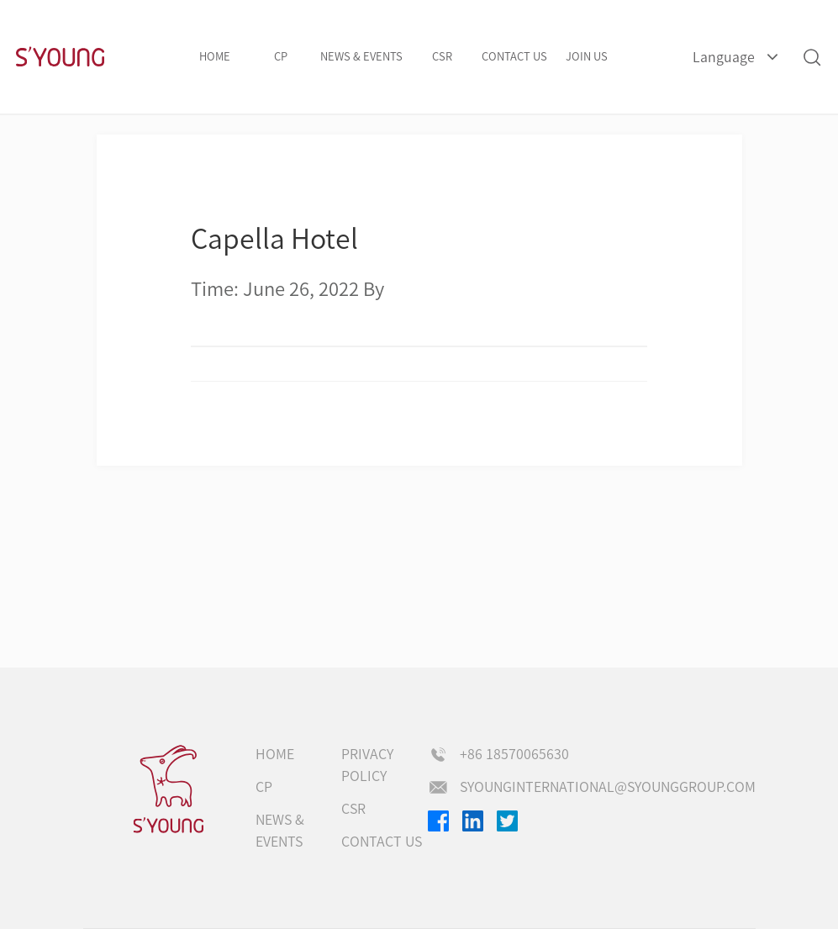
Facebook (438, 820)
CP (280, 56)
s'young (169, 789)
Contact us (514, 56)
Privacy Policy (367, 765)
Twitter (507, 820)
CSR (442, 56)
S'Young (60, 57)
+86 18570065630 (514, 754)
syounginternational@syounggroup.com (608, 787)
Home (214, 56)
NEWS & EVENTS (361, 56)
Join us (587, 56)
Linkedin (472, 820)
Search (811, 56)
